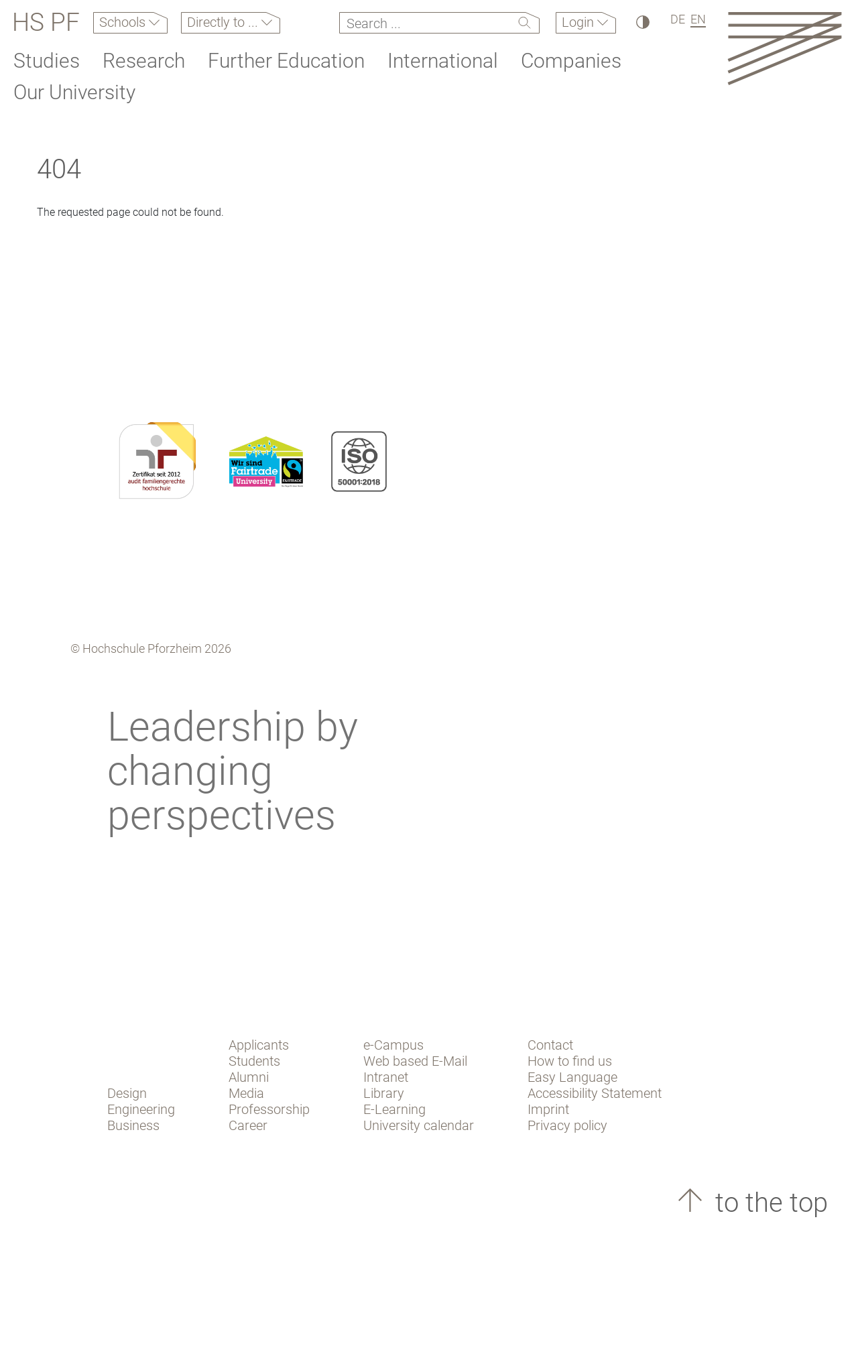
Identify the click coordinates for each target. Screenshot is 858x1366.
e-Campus (393, 1045)
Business (133, 1125)
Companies (571, 60)
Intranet (385, 1077)
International (442, 60)
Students (254, 1061)
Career (248, 1125)
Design (127, 1093)
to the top (768, 1203)
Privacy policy (567, 1125)
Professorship (269, 1109)
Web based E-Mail (415, 1061)
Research (144, 60)
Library (383, 1093)
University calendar (418, 1125)
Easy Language (572, 1077)
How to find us (570, 1061)
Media (246, 1093)
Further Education (286, 60)
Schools (124, 22)
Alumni (249, 1077)
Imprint (548, 1109)
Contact (550, 1045)
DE (677, 19)
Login (579, 22)
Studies (46, 60)
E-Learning (394, 1109)
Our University (74, 92)
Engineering (141, 1109)
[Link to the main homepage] (784, 48)
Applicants (259, 1045)
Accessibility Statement (595, 1093)
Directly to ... (224, 22)
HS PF (46, 23)
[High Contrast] (642, 22)
